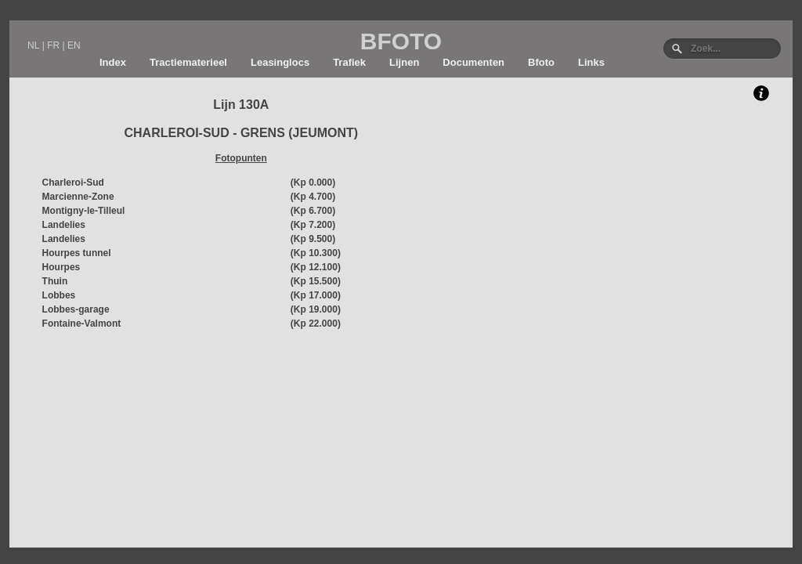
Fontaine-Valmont (81, 323)
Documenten (473, 62)
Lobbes (59, 295)
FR (53, 45)
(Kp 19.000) (316, 309)
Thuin (55, 281)
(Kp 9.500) (313, 238)
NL (33, 45)
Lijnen (404, 62)
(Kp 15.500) (316, 281)
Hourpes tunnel (76, 253)
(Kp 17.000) (316, 295)
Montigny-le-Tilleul (83, 210)
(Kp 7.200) (313, 224)
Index (112, 62)
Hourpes (61, 267)
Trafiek (349, 62)
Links (591, 62)
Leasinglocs (280, 62)
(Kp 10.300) (316, 253)
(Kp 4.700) (313, 196)
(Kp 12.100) (316, 267)
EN (74, 45)
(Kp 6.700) (313, 210)
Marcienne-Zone (78, 196)
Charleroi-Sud (73, 182)
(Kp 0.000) (313, 182)
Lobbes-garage (76, 309)
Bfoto (541, 62)
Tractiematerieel (188, 62)
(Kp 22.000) (316, 323)
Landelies (63, 224)
